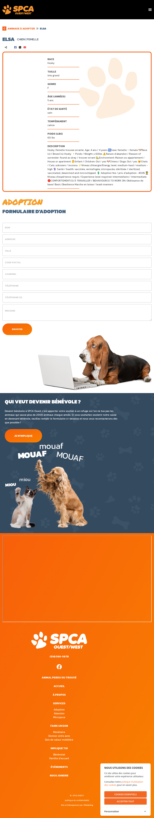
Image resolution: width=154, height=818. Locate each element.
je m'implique (23, 436)
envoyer (17, 329)
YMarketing (88, 805)
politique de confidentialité (77, 800)
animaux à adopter (21, 28)
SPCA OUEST (78, 795)
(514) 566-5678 (59, 656)
